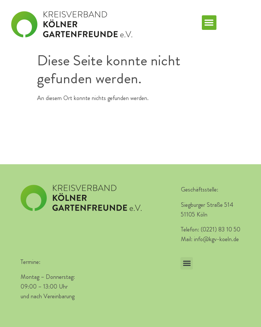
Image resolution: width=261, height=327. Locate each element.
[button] (209, 22)
